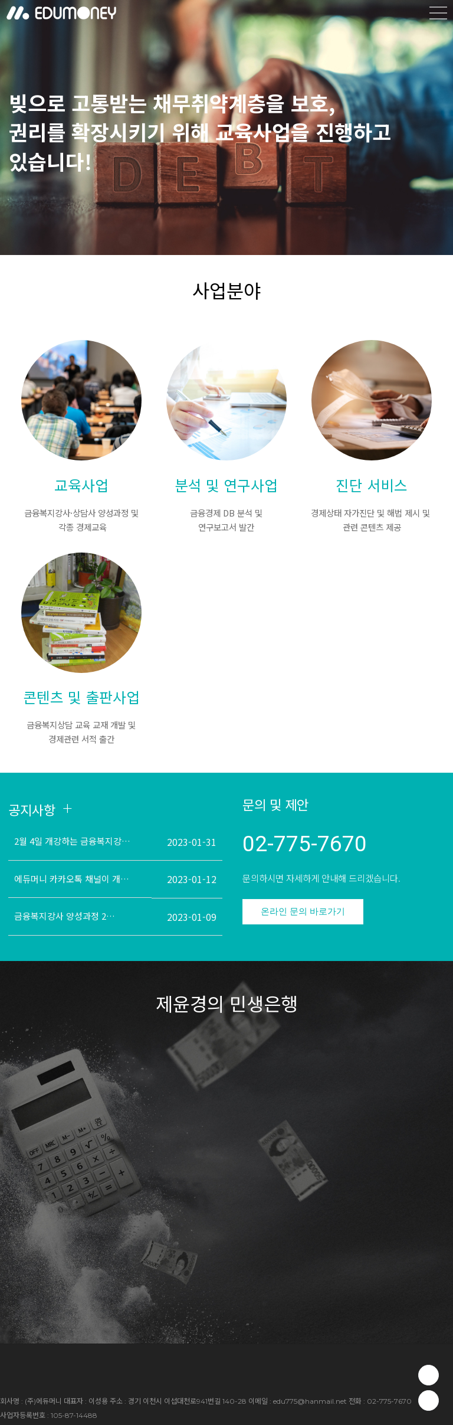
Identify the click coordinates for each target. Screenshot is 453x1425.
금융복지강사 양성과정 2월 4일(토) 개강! (68, 916)
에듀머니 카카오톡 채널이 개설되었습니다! (73, 878)
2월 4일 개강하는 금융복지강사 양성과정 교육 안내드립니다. (73, 841)
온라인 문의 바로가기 (303, 911)
